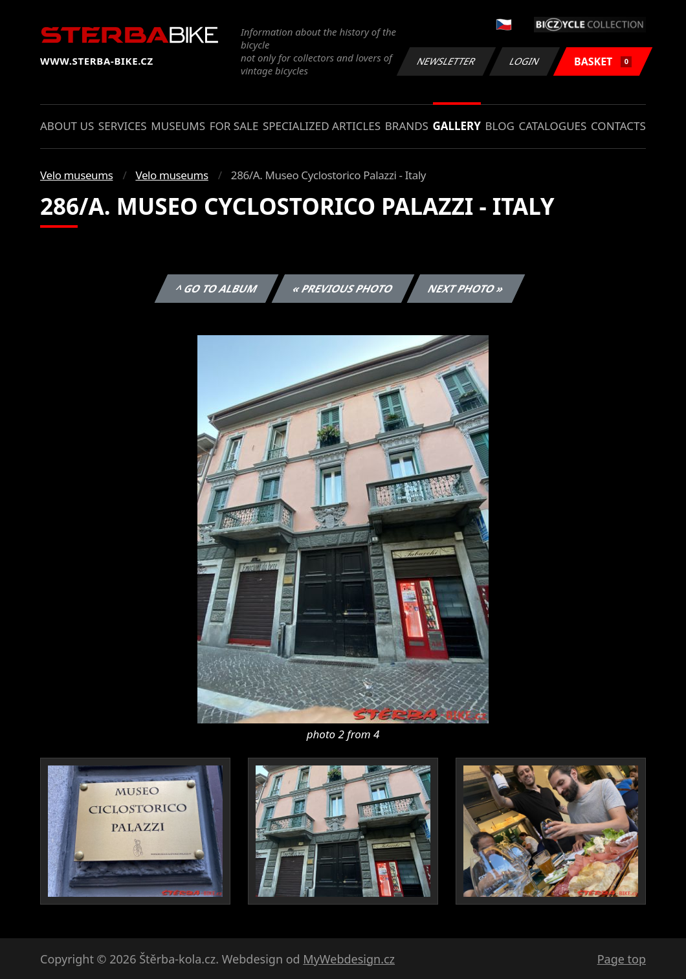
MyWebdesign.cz (349, 959)
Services (122, 125)
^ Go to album (216, 288)
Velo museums (76, 175)
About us (67, 125)
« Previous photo (343, 288)
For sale (234, 125)
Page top (621, 959)
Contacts (618, 125)
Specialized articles (322, 125)
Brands (406, 125)
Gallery (457, 125)
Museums (178, 125)
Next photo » (466, 288)
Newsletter (446, 61)
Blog (499, 125)
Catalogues (552, 125)
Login (524, 61)
